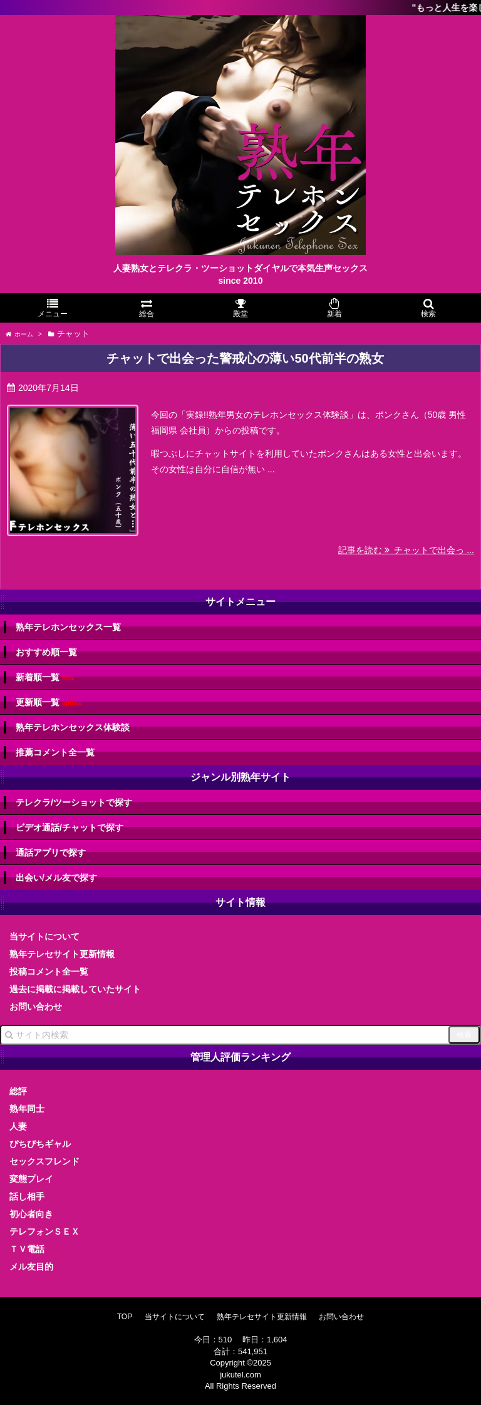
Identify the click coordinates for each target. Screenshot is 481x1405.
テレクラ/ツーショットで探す (74, 802)
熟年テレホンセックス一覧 (68, 627)
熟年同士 (26, 1109)
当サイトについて (44, 936)
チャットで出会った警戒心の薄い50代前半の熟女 (244, 358)
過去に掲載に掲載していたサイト (75, 989)
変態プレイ (31, 1179)
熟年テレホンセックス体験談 (73, 727)
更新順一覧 (49, 702)
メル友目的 (31, 1267)
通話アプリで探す (51, 852)
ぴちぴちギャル (40, 1144)
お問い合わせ (35, 1007)
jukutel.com (240, 1374)
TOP (124, 1316)
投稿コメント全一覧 (48, 972)
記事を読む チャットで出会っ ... (406, 550)
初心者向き (31, 1214)
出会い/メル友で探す (56, 877)
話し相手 (26, 1196)
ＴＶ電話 (26, 1249)
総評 (18, 1091)
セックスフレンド (44, 1161)
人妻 (18, 1126)
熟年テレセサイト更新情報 (62, 954)
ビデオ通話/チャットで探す (69, 827)
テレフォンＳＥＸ (44, 1231)
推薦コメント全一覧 (55, 752)
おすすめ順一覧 (46, 652)
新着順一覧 (45, 677)
